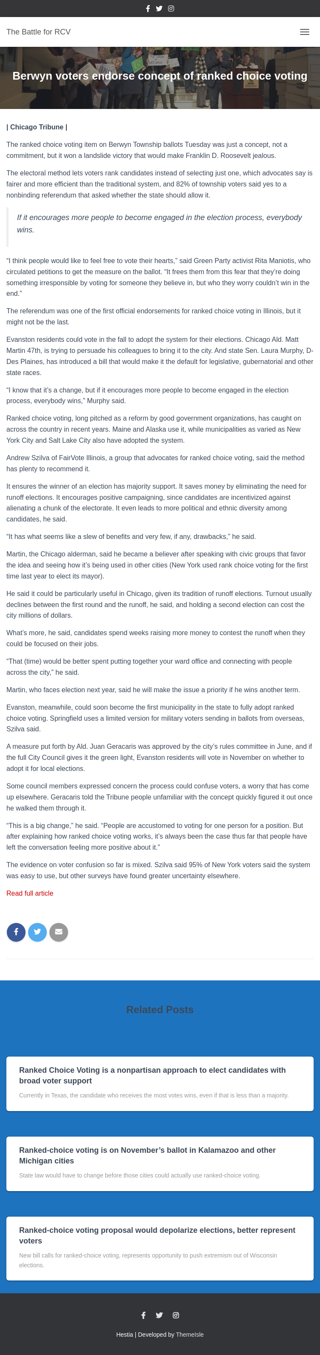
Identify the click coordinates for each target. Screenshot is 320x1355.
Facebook (148, 10)
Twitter (159, 10)
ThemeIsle (190, 1334)
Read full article (29, 893)
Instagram (171, 10)
